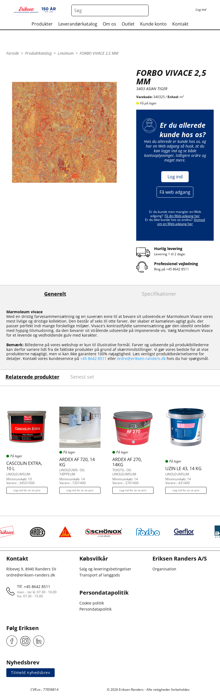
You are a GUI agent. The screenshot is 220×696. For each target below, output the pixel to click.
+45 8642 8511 (177, 269)
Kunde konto (153, 24)
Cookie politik (91, 603)
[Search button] (142, 10)
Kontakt (180, 24)
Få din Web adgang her (182, 215)
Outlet (128, 24)
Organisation (164, 569)
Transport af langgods (99, 575)
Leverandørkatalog (77, 24)
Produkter (42, 24)
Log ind (175, 177)
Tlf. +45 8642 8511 (33, 586)
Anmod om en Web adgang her (181, 221)
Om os (109, 24)
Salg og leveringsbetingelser (105, 569)
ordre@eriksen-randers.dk (141, 358)
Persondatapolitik (95, 609)
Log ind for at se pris (26, 490)
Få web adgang (175, 192)
